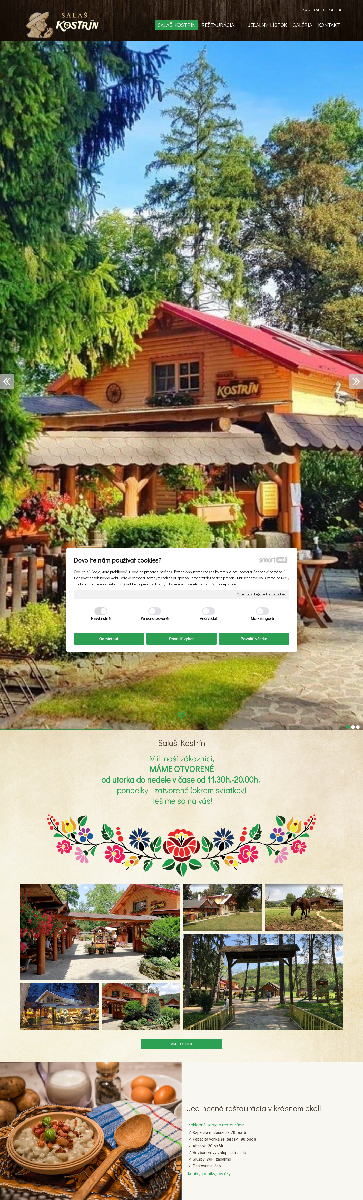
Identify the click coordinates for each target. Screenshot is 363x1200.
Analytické (208, 618)
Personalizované (155, 618)
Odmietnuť (109, 638)
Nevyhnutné (101, 618)
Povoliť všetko (254, 638)
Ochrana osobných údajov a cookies (261, 594)
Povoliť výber (181, 638)
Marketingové (262, 618)
